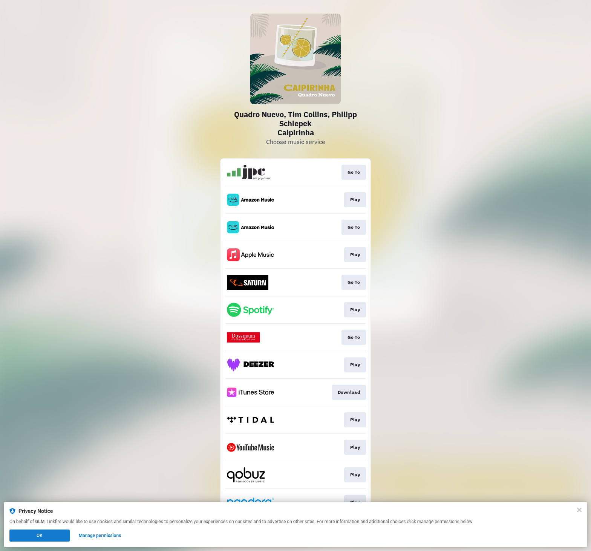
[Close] (579, 510)
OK (40, 535)
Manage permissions (100, 535)
